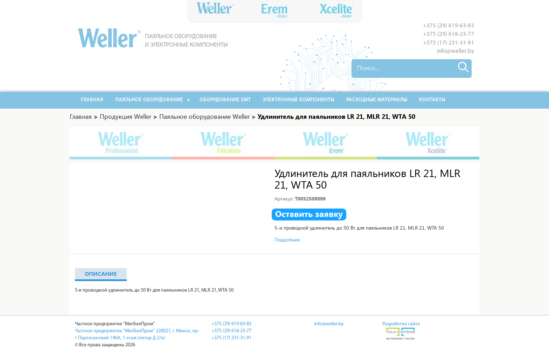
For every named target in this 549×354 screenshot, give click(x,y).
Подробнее (287, 239)
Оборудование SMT (225, 100)
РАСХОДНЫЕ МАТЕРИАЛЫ (376, 100)
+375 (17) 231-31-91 (448, 43)
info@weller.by (455, 51)
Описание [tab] (101, 273)
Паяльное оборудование (149, 100)
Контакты (432, 100)
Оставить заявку (309, 214)
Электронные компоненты (298, 100)
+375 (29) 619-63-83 (448, 26)
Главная (92, 100)
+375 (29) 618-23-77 (448, 34)
